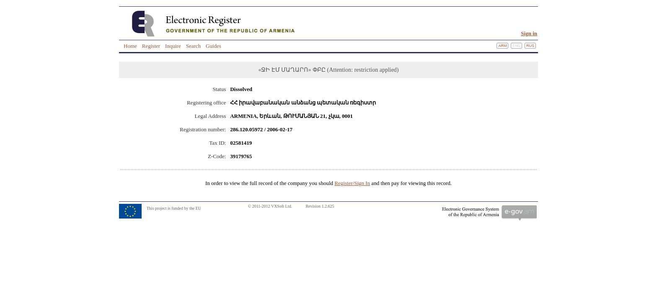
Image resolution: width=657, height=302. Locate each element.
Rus (530, 46)
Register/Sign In (352, 183)
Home (130, 46)
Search (193, 46)
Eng (516, 46)
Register (151, 46)
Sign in (529, 33)
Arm (502, 46)
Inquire (173, 46)
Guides (213, 46)
